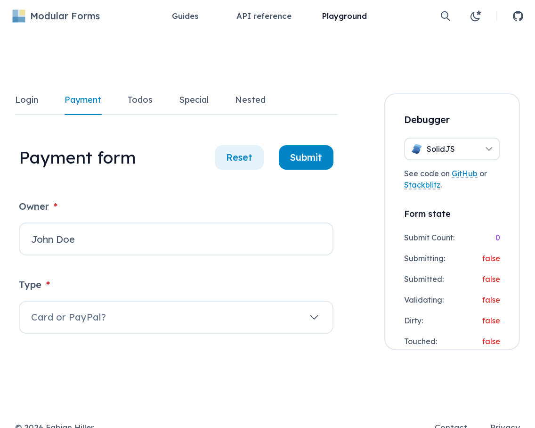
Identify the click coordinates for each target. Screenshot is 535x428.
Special (194, 99)
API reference (264, 16)
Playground (344, 16)
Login (26, 99)
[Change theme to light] (475, 16)
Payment (83, 99)
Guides (185, 16)
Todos (140, 99)
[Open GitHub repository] (518, 16)
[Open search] (445, 16)
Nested (250, 99)
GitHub (465, 173)
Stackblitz (422, 184)
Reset (239, 157)
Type (34, 284)
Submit (306, 157)
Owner (38, 206)
